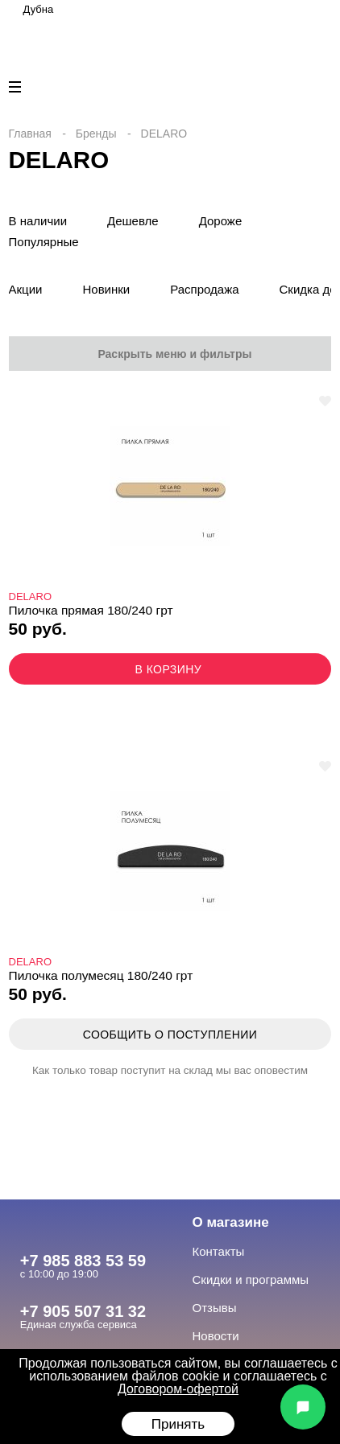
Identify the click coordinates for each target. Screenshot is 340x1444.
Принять (178, 1424)
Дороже (221, 221)
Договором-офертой (178, 1389)
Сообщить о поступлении (170, 1034)
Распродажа (204, 289)
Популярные (44, 242)
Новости (216, 1336)
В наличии (38, 221)
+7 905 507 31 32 (83, 1311)
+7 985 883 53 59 (83, 1260)
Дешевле (133, 221)
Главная (30, 133)
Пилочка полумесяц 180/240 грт (101, 975)
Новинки (106, 289)
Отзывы (215, 1308)
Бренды (96, 133)
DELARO (30, 596)
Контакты (219, 1251)
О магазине (231, 1222)
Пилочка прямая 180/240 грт (91, 610)
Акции (26, 289)
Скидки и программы (251, 1279)
